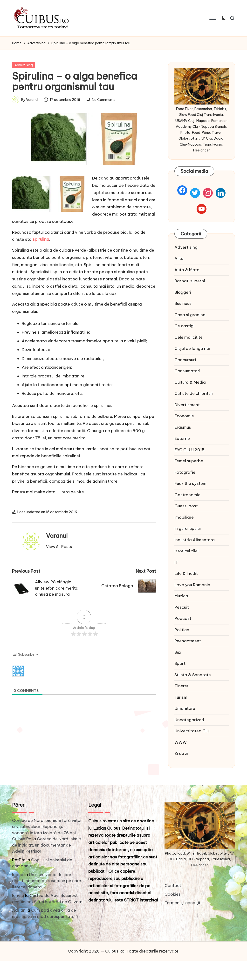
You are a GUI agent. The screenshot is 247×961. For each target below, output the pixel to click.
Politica (181, 629)
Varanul (57, 535)
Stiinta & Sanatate (192, 674)
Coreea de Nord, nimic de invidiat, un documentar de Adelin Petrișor (46, 845)
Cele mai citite (188, 337)
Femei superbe (188, 461)
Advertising (23, 65)
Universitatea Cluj (192, 731)
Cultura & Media (190, 382)
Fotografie (184, 472)
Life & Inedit (186, 573)
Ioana (17, 874)
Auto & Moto (186, 269)
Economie (184, 416)
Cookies (173, 894)
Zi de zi (181, 753)
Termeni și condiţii (182, 902)
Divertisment (187, 404)
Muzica (181, 596)
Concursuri (185, 359)
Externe (182, 438)
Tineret (181, 686)
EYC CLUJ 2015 (189, 449)
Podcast (182, 618)
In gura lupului (187, 528)
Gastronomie (187, 494)
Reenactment (187, 641)
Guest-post (186, 506)
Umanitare (184, 708)
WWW (180, 742)
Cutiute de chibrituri (193, 393)
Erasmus (182, 427)
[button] (59, 546)
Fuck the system (190, 483)
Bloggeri (182, 292)
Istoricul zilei (186, 551)
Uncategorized (189, 719)
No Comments (100, 100)
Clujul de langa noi (192, 348)
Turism (180, 697)
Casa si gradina (190, 314)
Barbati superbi (189, 281)
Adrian (19, 910)
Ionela (18, 895)
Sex (177, 652)
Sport (179, 663)
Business (183, 303)
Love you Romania (192, 584)
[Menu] (212, 18)
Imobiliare (184, 517)
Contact (173, 885)
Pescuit (181, 607)
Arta (179, 258)
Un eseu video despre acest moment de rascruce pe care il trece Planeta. (46, 881)
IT (176, 562)
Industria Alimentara (194, 539)
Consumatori (187, 371)
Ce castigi (184, 326)
